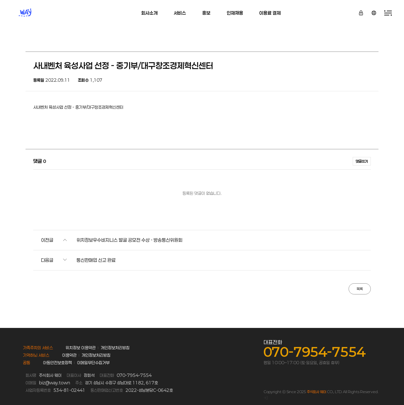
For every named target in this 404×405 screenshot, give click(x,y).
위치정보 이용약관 (81, 347)
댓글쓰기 (362, 161)
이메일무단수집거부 (93, 362)
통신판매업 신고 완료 (96, 260)
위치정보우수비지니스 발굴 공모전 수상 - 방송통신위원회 (129, 240)
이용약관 (69, 355)
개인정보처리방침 (115, 347)
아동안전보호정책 (57, 362)
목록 (360, 289)
